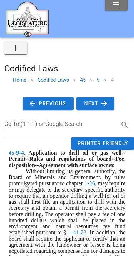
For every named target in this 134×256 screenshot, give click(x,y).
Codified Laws (53, 80)
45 (83, 80)
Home (19, 80)
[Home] (27, 34)
